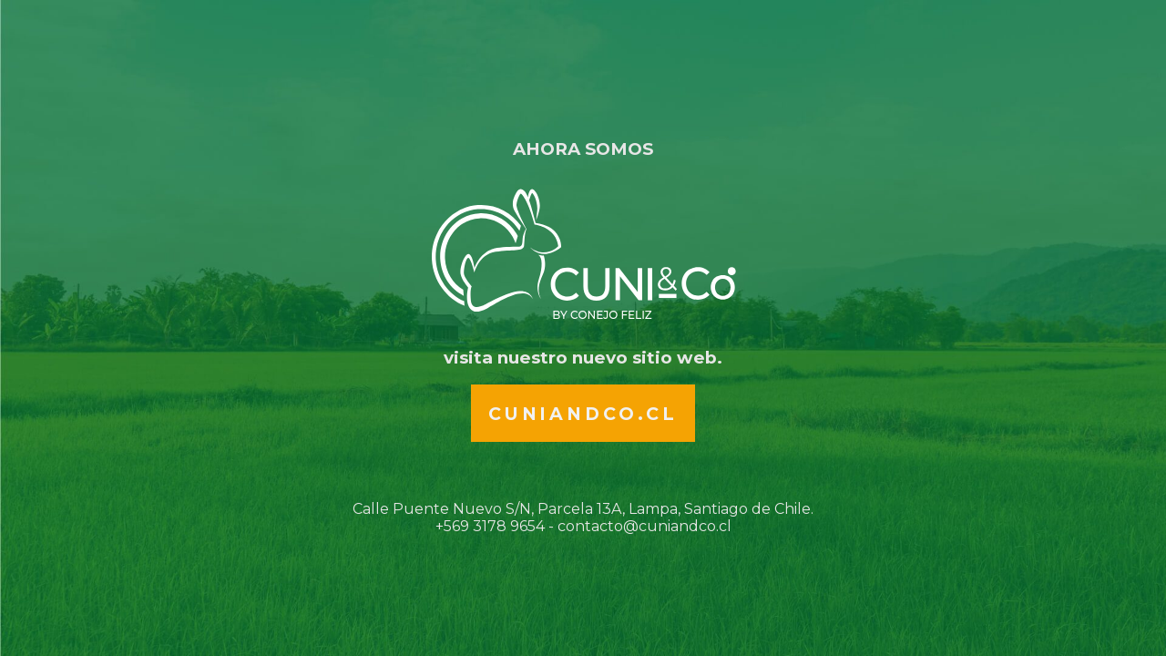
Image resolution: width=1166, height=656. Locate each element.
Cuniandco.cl (583, 414)
